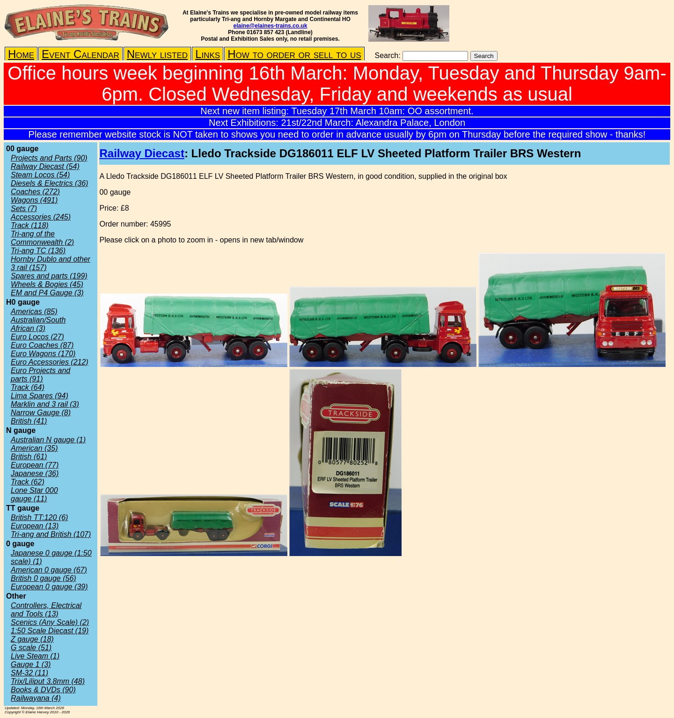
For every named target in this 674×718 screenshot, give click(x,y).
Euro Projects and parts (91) (40, 374)
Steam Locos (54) (40, 175)
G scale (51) (31, 648)
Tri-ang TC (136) (38, 251)
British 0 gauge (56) (43, 578)
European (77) (35, 465)
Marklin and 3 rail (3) (45, 404)
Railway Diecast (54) (45, 166)
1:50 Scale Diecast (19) (49, 631)
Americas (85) (34, 311)
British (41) (29, 421)
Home (21, 54)
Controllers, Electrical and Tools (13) (46, 609)
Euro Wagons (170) (43, 354)
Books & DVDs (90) (43, 690)
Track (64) (27, 387)
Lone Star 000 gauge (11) (34, 494)
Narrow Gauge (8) (41, 413)
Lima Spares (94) (39, 396)
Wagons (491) (34, 200)
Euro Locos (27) (37, 337)
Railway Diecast (141, 153)
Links (207, 54)
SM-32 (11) (29, 673)
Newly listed (157, 54)
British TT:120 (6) (39, 517)
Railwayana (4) (36, 698)
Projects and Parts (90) (49, 158)
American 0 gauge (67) (49, 570)
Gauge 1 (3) (31, 664)
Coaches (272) (35, 192)
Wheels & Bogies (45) (47, 284)
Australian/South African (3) (38, 324)
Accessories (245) (41, 217)
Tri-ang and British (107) (51, 534)
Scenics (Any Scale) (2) (50, 622)
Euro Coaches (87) (42, 345)
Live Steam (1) (35, 656)
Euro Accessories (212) (49, 362)
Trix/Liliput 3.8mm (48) (48, 681)
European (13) (35, 526)
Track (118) (30, 225)
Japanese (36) (35, 473)
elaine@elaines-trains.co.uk (271, 25)
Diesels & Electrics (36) (49, 183)
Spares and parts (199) (49, 276)
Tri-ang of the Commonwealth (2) (42, 238)
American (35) (34, 448)
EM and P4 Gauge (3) (47, 293)
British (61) (29, 457)
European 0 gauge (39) (49, 587)
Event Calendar (80, 54)
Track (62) (27, 482)
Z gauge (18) (32, 639)
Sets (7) (24, 208)
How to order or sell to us (294, 54)
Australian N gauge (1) (48, 440)
